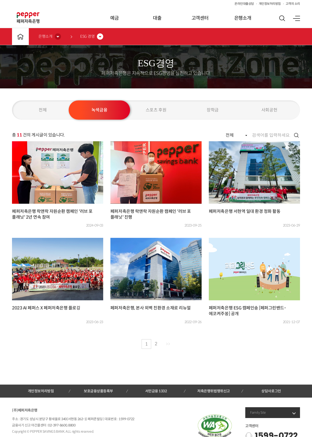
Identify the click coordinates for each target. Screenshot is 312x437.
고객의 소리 (293, 4)
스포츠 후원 (156, 110)
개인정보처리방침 (270, 4)
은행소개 (242, 18)
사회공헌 (269, 110)
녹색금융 (99, 110)
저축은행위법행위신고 (213, 391)
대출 (157, 18)
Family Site (258, 412)
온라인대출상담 (244, 4)
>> (168, 344)
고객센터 (200, 18)
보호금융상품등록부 (98, 391)
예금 (114, 18)
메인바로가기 (20, 36)
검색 (296, 135)
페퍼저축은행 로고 (28, 18)
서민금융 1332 (156, 391)
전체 (43, 110)
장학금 (213, 110)
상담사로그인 (271, 391)
